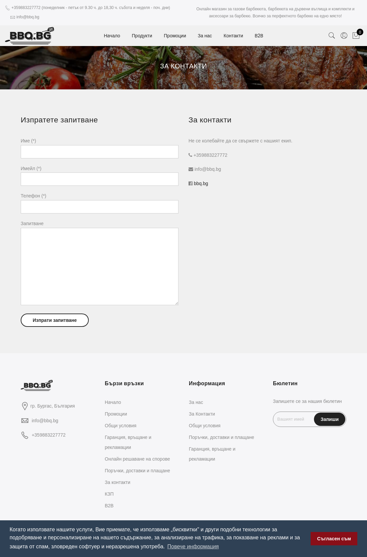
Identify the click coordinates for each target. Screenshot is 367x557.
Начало (112, 35)
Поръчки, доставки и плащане (137, 470)
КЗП (109, 494)
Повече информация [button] (193, 546)
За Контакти (202, 414)
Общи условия (120, 425)
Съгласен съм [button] (334, 538)
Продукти (142, 35)
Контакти (233, 35)
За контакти (117, 482)
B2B (259, 35)
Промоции (175, 35)
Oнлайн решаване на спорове (137, 459)
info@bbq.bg (45, 420)
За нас (205, 35)
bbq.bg (201, 183)
